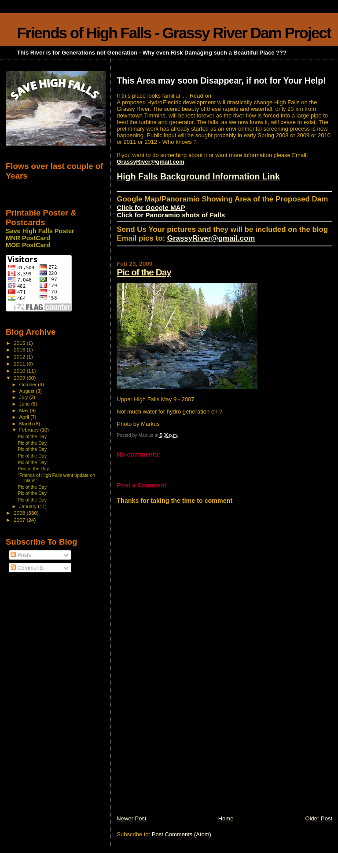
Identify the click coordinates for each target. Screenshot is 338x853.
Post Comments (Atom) (181, 834)
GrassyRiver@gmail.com (150, 161)
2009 (20, 378)
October (28, 384)
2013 (20, 349)
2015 (20, 343)
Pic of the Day (144, 272)
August (27, 391)
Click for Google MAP (151, 207)
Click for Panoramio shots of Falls (171, 215)
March (26, 423)
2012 (20, 356)
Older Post (318, 818)
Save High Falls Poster (40, 230)
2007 (20, 520)
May (24, 410)
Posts (21, 555)
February (29, 429)
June (25, 403)
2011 (20, 363)
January (28, 506)
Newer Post (131, 818)
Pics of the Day (33, 468)
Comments (27, 568)
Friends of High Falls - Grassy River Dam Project (174, 32)
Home (226, 818)
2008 (20, 513)
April (24, 417)
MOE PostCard (28, 245)
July (24, 397)
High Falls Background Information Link (198, 176)
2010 (20, 370)
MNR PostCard (28, 238)
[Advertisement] (183, 753)
